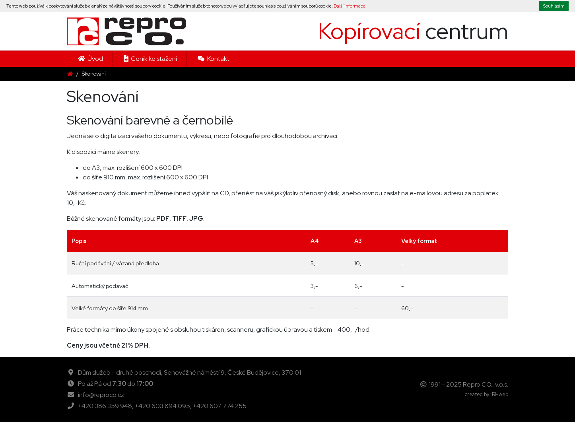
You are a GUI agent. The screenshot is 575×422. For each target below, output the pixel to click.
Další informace (349, 6)
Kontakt (212, 58)
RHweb (500, 394)
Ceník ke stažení (149, 58)
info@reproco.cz (101, 395)
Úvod (90, 58)
